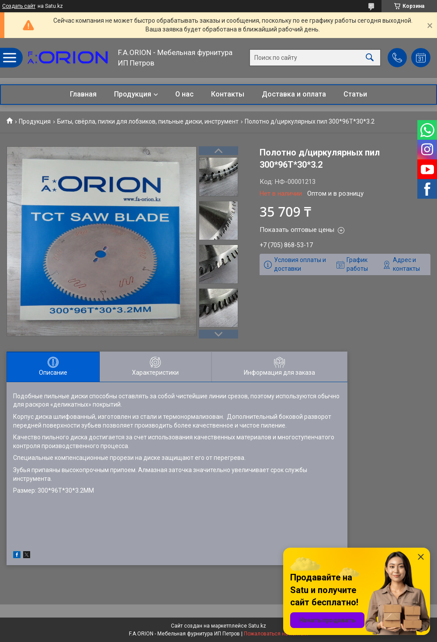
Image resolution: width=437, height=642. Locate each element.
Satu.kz (257, 626)
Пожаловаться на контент (276, 634)
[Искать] (369, 58)
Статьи (355, 94)
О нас (184, 94)
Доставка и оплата (294, 94)
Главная (83, 94)
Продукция (132, 94)
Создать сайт (18, 6)
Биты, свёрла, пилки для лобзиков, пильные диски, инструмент (148, 121)
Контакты (227, 94)
